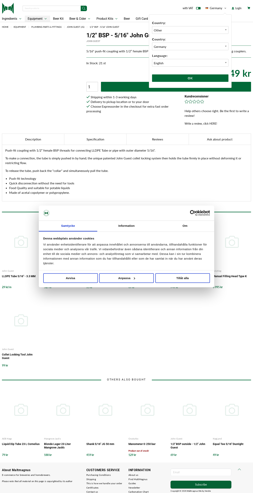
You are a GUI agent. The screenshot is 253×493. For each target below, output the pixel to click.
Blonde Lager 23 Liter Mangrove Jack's (57, 445)
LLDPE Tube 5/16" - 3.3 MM (18, 276)
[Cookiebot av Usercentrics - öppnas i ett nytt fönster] (193, 213)
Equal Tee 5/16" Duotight (228, 444)
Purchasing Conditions (98, 474)
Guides (132, 483)
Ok (190, 78)
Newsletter (134, 487)
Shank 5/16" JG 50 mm (100, 444)
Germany (216, 8)
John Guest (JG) (75, 27)
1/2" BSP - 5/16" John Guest (104, 27)
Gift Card (142, 19)
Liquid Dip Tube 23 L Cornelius (21, 444)
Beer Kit (58, 19)
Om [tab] (184, 225)
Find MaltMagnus (138, 479)
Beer (127, 19)
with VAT (192, 9)
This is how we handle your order (104, 483)
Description (33, 139)
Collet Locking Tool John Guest (17, 356)
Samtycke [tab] (68, 225)
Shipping (91, 479)
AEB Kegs (7, 438)
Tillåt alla (182, 278)
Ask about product (220, 139)
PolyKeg (217, 270)
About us (133, 474)
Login (237, 8)
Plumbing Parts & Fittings (46, 27)
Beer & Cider (80, 19)
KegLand (217, 438)
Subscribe (201, 484)
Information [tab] (126, 225)
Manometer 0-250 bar (142, 444)
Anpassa (126, 278)
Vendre (208, 491)
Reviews (157, 139)
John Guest (93, 41)
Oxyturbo (133, 438)
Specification (95, 139)
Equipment (38, 19)
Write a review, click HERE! (201, 123)
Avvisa (70, 278)
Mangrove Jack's (52, 438)
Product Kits (107, 19)
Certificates (92, 487)
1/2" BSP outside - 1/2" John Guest (188, 445)
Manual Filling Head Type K (230, 276)
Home (5, 27)
